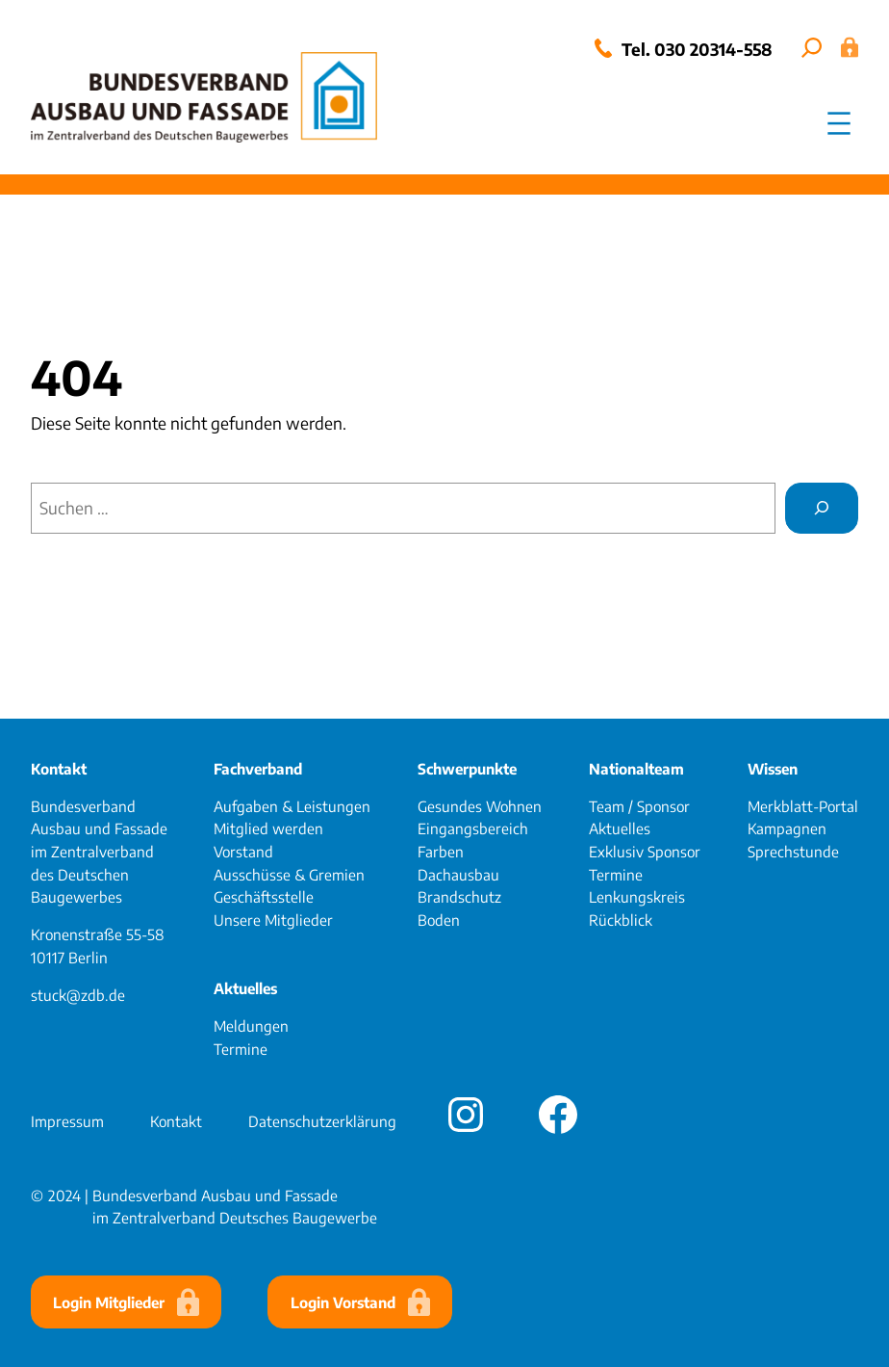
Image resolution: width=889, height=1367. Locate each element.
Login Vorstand (343, 1302)
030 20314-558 (713, 49)
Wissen (773, 768)
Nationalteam (636, 768)
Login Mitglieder (109, 1302)
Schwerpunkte (467, 768)
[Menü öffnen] (839, 123)
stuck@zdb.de (78, 995)
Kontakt (59, 768)
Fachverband (258, 768)
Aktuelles (245, 988)
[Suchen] (821, 508)
